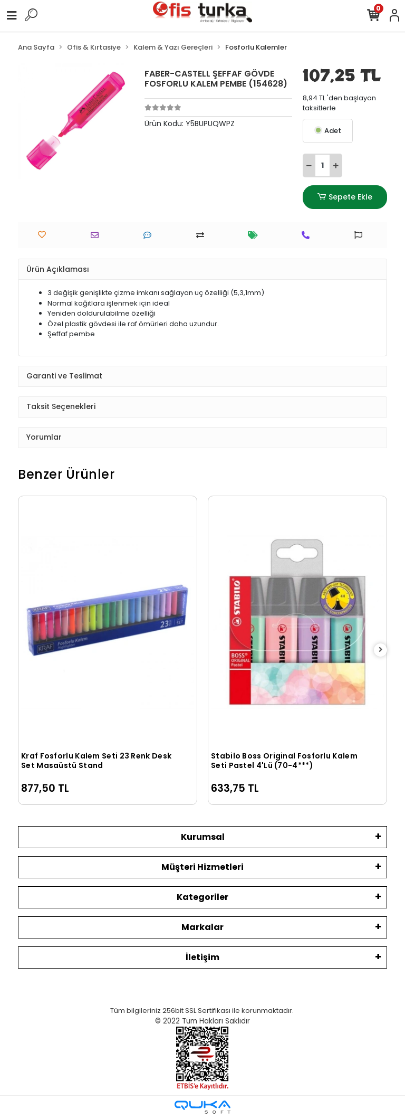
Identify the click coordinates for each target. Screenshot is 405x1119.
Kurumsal (203, 837)
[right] (381, 650)
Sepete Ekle (344, 197)
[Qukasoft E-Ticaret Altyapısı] (202, 1107)
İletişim (202, 957)
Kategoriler (202, 897)
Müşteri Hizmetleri (202, 867)
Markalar (202, 927)
